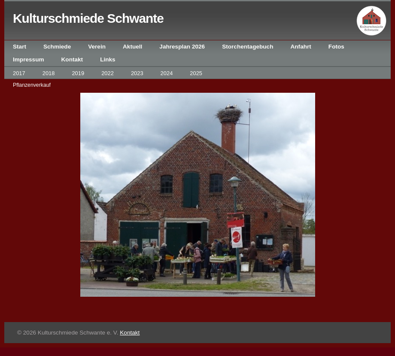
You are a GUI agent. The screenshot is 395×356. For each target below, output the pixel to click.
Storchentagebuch (247, 46)
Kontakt (72, 59)
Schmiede (57, 46)
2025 (196, 73)
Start (19, 46)
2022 (107, 73)
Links (107, 59)
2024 (167, 73)
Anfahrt (300, 46)
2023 (137, 73)
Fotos (336, 46)
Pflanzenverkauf (32, 85)
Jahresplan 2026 (182, 46)
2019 (78, 73)
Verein (97, 46)
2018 (49, 73)
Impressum (28, 59)
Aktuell (132, 46)
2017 (19, 73)
